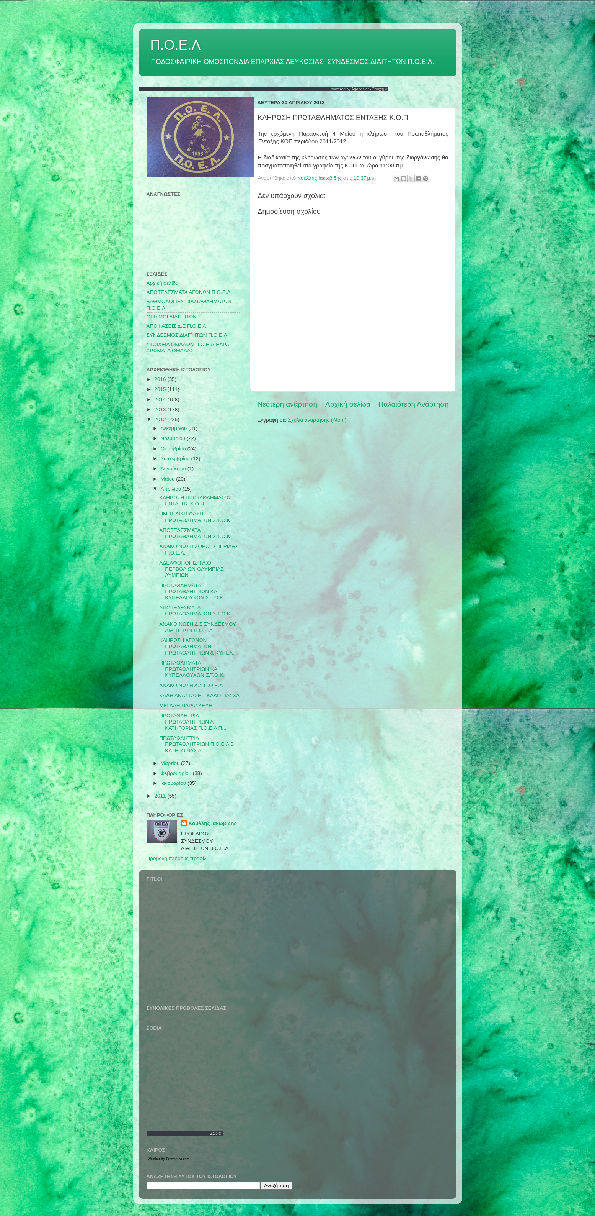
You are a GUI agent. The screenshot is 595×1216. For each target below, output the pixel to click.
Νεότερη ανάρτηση (288, 404)
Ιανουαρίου (174, 783)
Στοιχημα (380, 89)
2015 (160, 389)
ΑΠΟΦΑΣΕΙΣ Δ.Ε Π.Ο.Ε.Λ (176, 326)
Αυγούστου (174, 468)
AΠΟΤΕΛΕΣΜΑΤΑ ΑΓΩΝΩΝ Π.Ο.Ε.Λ (189, 292)
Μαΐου (168, 479)
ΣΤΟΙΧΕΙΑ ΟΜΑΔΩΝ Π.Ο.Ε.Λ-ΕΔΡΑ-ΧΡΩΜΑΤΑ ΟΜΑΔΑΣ (189, 347)
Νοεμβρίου (174, 438)
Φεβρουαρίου (177, 773)
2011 (160, 796)
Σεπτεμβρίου (176, 458)
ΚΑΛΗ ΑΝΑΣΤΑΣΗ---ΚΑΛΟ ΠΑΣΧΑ (199, 695)
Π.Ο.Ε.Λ (175, 45)
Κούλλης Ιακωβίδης (213, 823)
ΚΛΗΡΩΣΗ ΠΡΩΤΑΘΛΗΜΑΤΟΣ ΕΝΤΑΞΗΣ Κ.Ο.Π (195, 501)
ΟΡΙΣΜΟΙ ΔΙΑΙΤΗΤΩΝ (172, 317)
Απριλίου (172, 489)
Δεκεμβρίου (175, 428)
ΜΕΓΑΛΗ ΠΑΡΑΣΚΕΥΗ (185, 705)
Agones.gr (360, 89)
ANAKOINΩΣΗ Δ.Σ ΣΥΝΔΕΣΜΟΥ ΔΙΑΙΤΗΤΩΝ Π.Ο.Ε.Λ (197, 627)
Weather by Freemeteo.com (169, 1159)
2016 (160, 379)
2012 (160, 419)
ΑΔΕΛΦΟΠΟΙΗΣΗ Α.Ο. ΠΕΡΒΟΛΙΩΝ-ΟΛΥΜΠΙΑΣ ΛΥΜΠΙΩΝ (191, 569)
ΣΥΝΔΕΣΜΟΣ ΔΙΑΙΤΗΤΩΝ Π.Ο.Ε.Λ (187, 335)
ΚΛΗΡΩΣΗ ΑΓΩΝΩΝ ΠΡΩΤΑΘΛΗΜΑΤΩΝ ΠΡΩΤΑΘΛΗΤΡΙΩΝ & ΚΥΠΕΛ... (198, 646)
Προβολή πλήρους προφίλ (177, 858)
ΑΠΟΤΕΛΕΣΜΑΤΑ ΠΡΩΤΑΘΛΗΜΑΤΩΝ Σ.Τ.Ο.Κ (194, 533)
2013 (160, 409)
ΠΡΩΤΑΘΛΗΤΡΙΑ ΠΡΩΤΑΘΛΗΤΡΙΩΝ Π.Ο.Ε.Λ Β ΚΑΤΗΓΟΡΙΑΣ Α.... (196, 744)
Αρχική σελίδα (347, 404)
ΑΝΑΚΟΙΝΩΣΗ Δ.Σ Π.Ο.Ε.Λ (191, 685)
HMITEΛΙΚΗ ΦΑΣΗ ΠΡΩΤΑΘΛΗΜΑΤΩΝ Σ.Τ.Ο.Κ (194, 517)
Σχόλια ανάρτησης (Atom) (317, 420)
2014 (160, 399)
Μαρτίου (171, 763)
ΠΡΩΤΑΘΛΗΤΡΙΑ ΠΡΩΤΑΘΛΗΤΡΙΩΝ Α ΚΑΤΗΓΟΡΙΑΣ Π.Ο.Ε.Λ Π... (192, 722)
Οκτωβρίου (174, 448)
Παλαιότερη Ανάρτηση (413, 404)
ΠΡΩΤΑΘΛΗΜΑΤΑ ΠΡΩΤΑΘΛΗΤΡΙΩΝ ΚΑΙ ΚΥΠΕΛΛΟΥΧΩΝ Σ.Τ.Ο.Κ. (192, 592)
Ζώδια (215, 1133)
